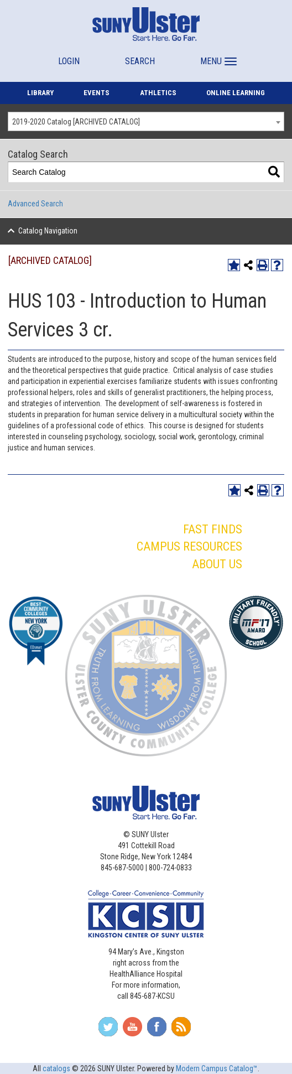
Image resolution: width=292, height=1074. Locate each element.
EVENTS (96, 93)
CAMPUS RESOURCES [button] (189, 546)
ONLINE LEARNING (235, 93)
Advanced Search (35, 203)
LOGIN (69, 61)
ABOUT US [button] (217, 564)
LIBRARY (40, 93)
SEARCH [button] (140, 61)
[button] (217, 56)
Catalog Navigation (47, 230)
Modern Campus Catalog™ (217, 1068)
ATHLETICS (158, 93)
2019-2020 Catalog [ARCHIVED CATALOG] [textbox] (76, 121)
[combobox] (146, 121)
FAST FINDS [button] (212, 529)
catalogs (56, 1068)
